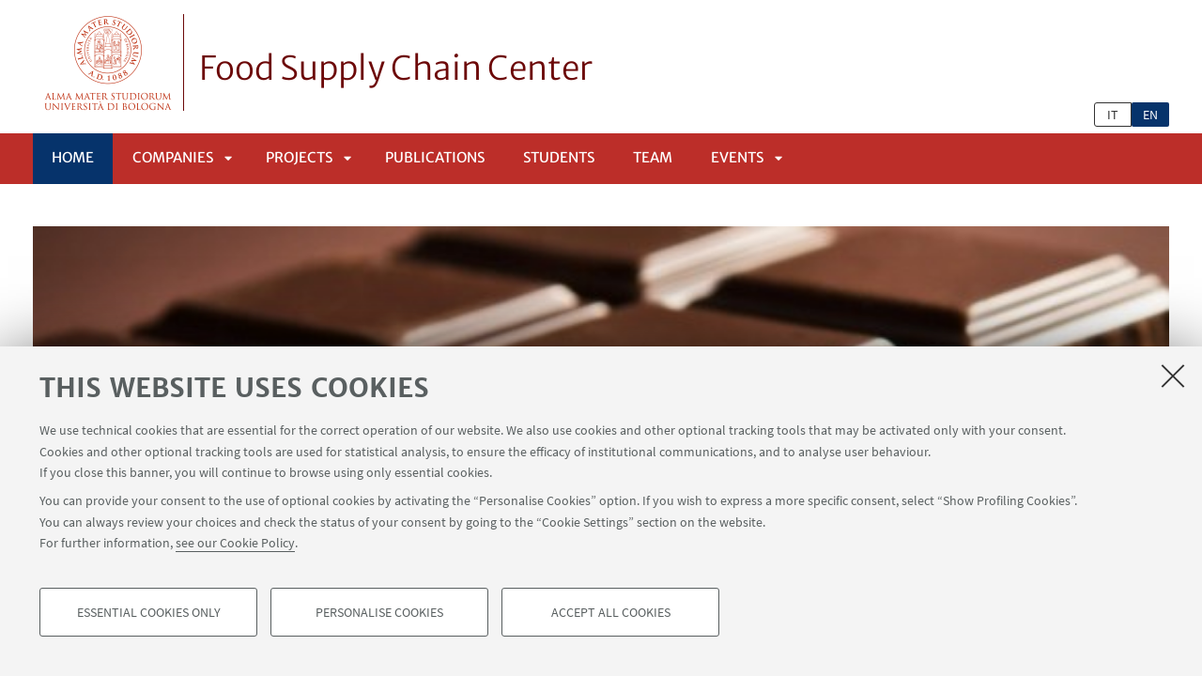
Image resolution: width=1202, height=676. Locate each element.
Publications (435, 157)
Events (737, 157)
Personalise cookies (379, 625)
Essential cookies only (149, 625)
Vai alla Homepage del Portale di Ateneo (108, 62)
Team (652, 157)
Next (1070, 220)
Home (73, 157)
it (1112, 114)
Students (558, 157)
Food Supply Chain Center (396, 68)
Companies (172, 157)
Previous (1005, 220)
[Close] (1173, 389)
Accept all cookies (610, 625)
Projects (299, 157)
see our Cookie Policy (235, 555)
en (1150, 114)
